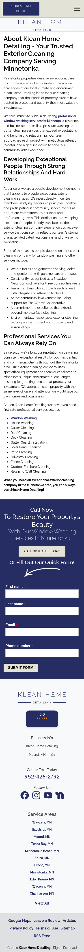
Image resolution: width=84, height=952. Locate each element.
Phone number (19, 646)
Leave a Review (46, 920)
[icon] (25, 796)
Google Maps (19, 920)
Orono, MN (42, 865)
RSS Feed (42, 936)
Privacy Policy (21, 928)
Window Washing (24, 418)
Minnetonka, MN (42, 872)
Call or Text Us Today (42, 551)
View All (42, 903)
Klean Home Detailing (35, 948)
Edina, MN (42, 858)
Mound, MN (42, 837)
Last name (15, 604)
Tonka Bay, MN (42, 844)
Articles (69, 920)
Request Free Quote (21, 8)
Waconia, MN (42, 886)
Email (11, 625)
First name (15, 587)
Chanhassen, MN (42, 893)
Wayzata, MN (42, 822)
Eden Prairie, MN (42, 879)
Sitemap (67, 928)
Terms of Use (47, 928)
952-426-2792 (42, 776)
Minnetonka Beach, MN (42, 851)
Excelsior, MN (42, 829)
